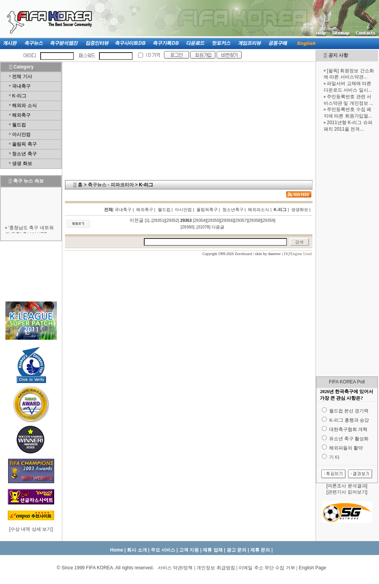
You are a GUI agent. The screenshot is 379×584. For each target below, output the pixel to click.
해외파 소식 (24, 105)
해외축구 (21, 115)
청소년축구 (233, 209)
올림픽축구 (207, 209)
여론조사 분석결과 (347, 486)
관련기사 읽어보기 (347, 492)
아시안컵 (21, 134)
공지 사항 (338, 55)
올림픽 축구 (24, 144)
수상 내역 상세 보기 (30, 529)
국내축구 (21, 86)
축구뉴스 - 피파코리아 (111, 184)
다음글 (218, 227)
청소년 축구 (24, 154)
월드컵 (19, 125)
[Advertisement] (347, 254)
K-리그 (19, 96)
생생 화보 (22, 163)
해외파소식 (258, 209)
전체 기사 (22, 76)
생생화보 (299, 209)
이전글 (136, 220)
